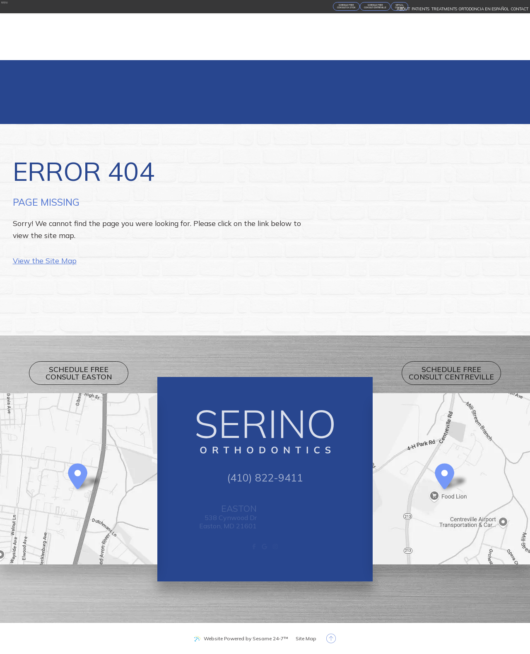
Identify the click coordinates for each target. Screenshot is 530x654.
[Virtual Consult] (248, 29)
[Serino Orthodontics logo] (43, 28)
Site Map (306, 638)
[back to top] (331, 638)
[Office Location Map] (77, 476)
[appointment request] (134, 29)
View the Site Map (45, 260)
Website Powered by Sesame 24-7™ (246, 638)
